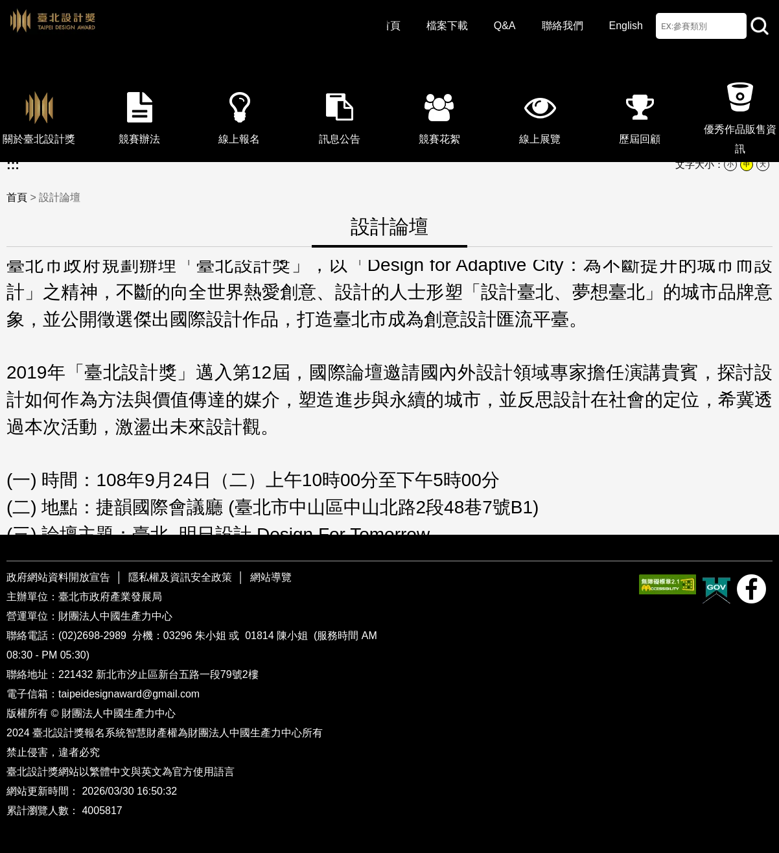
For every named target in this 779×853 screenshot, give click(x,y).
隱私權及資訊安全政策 (180, 577)
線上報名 (239, 114)
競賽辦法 (139, 114)
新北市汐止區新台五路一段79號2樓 (177, 674)
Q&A (505, 25)
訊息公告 (339, 114)
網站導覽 (271, 577)
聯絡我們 (562, 25)
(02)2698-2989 (93, 635)
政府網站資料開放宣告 (59, 577)
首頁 (390, 25)
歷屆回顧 (640, 114)
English (626, 25)
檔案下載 (447, 25)
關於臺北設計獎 (39, 114)
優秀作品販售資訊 (740, 114)
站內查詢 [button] (760, 26)
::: (12, 165)
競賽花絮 (439, 114)
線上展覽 (540, 114)
